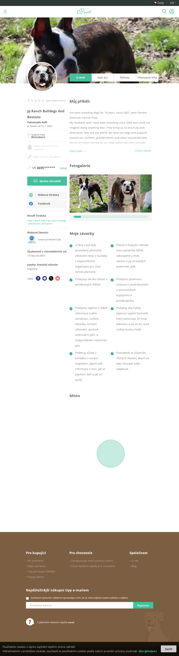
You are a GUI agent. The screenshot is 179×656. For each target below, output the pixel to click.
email (71, 622)
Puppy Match (36, 577)
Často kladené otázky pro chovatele (93, 566)
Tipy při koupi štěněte (41, 571)
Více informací (148, 651)
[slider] (77, 217)
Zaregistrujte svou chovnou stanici (92, 560)
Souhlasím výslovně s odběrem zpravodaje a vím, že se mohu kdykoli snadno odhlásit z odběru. (79, 597)
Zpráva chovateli (47, 181)
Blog (134, 566)
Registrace (143, 605)
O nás (135, 560)
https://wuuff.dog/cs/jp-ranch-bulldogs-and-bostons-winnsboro (46, 222)
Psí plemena (35, 560)
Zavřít (168, 649)
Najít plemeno (36, 566)
